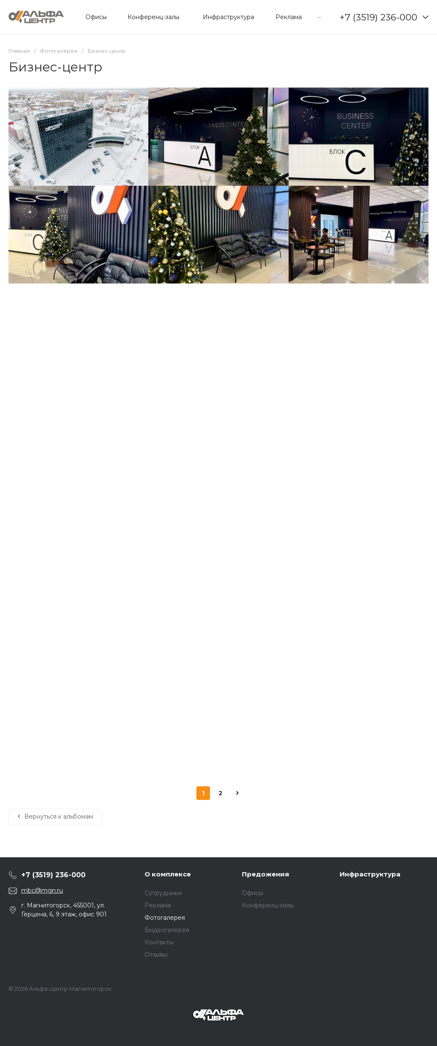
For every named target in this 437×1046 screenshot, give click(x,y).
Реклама (158, 905)
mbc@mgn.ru (42, 890)
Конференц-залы (268, 905)
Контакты (159, 942)
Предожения (265, 874)
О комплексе (168, 874)
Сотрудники (163, 893)
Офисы (252, 893)
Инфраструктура (370, 874)
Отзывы (156, 954)
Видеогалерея (167, 930)
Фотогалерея (165, 917)
